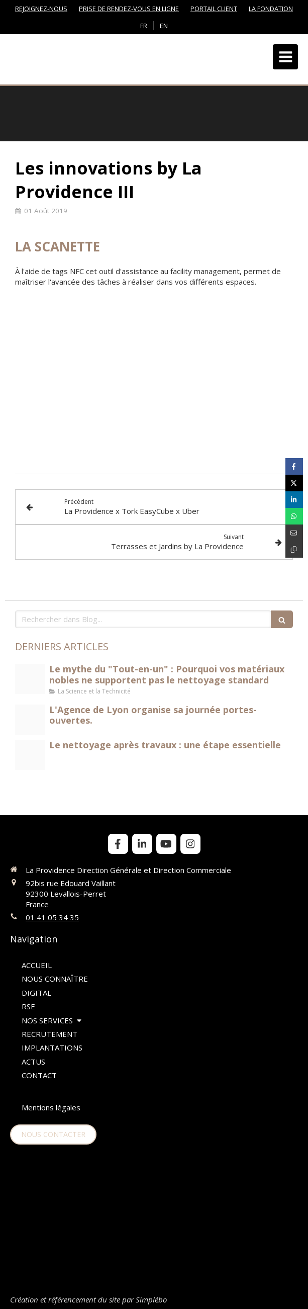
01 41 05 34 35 (52, 917)
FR (143, 25)
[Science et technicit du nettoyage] (30, 679)
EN (164, 25)
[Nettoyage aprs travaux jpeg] (30, 755)
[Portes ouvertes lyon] (30, 720)
